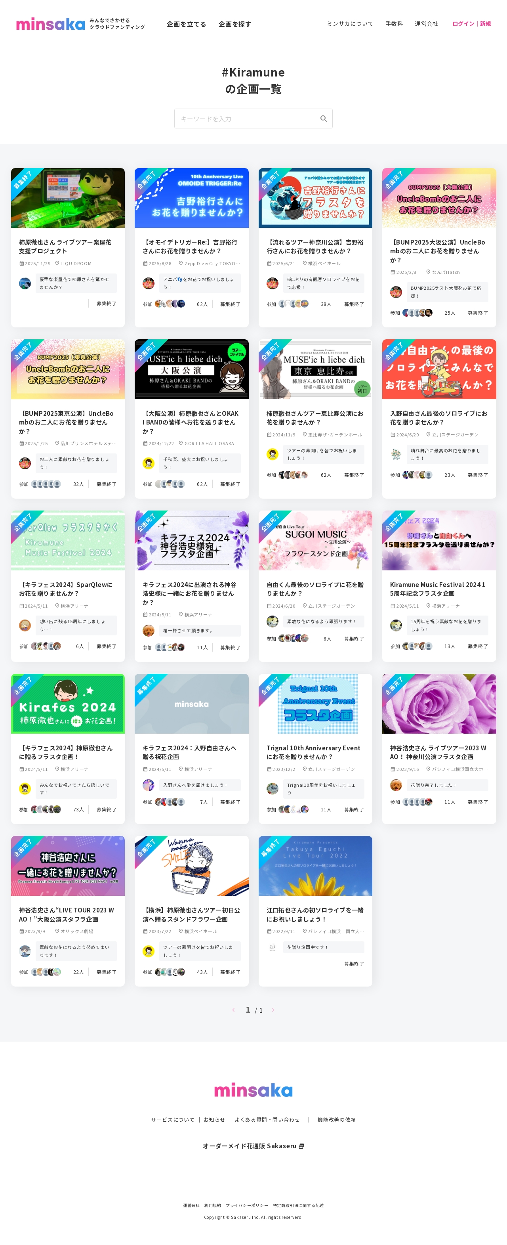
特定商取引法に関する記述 (298, 1205)
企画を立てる (187, 24)
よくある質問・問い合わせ (268, 1104)
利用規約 (212, 1205)
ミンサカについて (350, 23)
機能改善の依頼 (341, 1104)
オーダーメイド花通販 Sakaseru (253, 1129)
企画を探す (235, 24)
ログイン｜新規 (471, 23)
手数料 (394, 23)
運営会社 (426, 23)
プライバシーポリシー (247, 1205)
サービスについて (168, 1104)
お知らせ (212, 1104)
